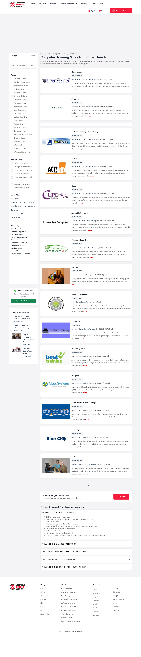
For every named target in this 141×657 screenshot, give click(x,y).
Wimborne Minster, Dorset (22, 152)
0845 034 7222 (77, 456)
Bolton (95, 620)
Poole (73, 298)
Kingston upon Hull (119, 622)
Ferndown (74, 352)
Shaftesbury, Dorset (20, 127)
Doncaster (96, 638)
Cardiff (95, 631)
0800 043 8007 (77, 76)
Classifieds (84, 4)
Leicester (116, 629)
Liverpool (116, 633)
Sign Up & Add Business (23, 301)
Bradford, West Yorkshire (22, 174)
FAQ (41, 633)
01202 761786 (77, 294)
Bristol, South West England (23, 177)
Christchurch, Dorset (20, 96)
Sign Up (103, 11)
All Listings (43, 615)
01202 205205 (77, 429)
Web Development (17, 234)
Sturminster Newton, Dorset (23, 134)
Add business (121, 519)
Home (33, 4)
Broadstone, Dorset (20, 93)
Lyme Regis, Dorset (20, 113)
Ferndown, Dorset (20, 103)
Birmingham (96, 616)
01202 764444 (77, 103)
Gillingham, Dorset (20, 110)
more (82, 89)
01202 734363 (77, 402)
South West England (92, 79)
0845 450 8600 (77, 375)
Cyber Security (15, 218)
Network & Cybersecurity (19, 237)
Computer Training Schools (68, 4)
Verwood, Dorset (19, 141)
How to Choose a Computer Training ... (22, 326)
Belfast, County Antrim (21, 163)
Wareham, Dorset (19, 145)
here (50, 540)
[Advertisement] (70, 36)
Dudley (115, 611)
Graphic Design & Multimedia (20, 254)
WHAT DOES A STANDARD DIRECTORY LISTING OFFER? (65, 574)
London (115, 637)
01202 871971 (77, 348)
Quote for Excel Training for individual (23, 206)
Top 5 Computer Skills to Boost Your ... (28, 338)
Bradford (96, 623)
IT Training (14, 198)
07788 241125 (77, 240)
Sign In (92, 11)
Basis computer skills (17, 214)
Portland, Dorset (19, 124)
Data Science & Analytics (19, 243)
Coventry (95, 634)
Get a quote (42, 4)
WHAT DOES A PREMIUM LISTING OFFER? (59, 582)
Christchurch (75, 270)
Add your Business (121, 10)
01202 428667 (77, 158)
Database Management (18, 245)
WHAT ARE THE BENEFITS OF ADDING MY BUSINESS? (64, 590)
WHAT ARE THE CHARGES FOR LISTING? (59, 567)
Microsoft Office (16, 251)
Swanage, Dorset (19, 138)
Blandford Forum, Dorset (22, 82)
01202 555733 (77, 213)
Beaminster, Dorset (20, 79)
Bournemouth (75, 79)
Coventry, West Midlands (22, 184)
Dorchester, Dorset (20, 99)
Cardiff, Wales (18, 181)
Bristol (95, 627)
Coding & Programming (19, 232)
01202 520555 (77, 185)
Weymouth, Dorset (20, 148)
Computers (14, 210)
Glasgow (116, 618)
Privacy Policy (44, 637)
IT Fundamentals (16, 229)
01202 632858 (77, 483)
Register (42, 630)
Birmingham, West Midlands (23, 167)
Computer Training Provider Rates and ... (23, 317)
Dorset (83, 79)
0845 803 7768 (77, 267)
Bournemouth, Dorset (21, 86)
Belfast (95, 613)
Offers (94, 4)
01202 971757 (77, 321)
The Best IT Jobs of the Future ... (27, 351)
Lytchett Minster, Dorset (21, 117)
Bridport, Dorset (19, 89)
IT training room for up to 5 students (22, 202)
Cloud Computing (16, 248)
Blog (101, 4)
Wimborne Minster (77, 487)
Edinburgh (116, 615)
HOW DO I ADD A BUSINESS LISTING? (58, 535)
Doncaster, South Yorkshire (22, 188)
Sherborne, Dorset (20, 131)
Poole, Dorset (18, 120)
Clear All (32, 56)
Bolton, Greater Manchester (23, 170)
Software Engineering (18, 240)
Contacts (53, 4)
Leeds (115, 626)
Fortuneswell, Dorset (20, 106)
